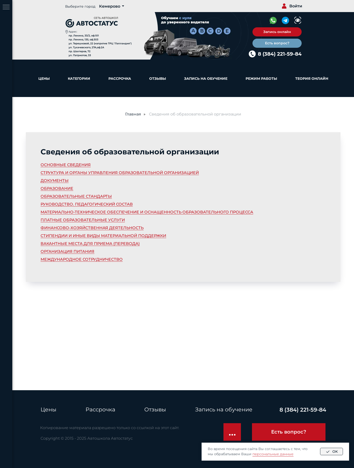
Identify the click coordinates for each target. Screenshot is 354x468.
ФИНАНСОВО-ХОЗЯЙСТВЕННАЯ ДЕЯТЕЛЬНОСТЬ (92, 228)
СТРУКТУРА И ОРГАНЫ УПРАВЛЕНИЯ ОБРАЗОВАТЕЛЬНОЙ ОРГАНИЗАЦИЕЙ (120, 172)
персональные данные (273, 454)
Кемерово (109, 6)
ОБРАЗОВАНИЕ (57, 188)
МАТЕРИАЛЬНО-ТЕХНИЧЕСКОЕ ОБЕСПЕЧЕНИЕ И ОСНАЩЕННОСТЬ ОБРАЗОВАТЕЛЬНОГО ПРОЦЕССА (147, 212)
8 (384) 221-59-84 (280, 54)
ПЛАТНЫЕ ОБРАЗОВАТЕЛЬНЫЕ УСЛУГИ (83, 220)
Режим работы (261, 78)
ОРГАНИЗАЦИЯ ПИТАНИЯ (67, 251)
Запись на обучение (205, 78)
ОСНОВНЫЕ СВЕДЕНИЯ (66, 164)
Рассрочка (119, 78)
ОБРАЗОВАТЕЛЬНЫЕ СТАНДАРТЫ (76, 196)
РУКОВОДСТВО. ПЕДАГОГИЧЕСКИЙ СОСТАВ (87, 204)
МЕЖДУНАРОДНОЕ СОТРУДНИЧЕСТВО (82, 259)
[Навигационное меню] (6, 7)
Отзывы (157, 78)
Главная (133, 114)
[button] (277, 31)
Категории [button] (79, 78)
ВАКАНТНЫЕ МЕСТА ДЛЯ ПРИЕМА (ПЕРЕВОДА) (90, 243)
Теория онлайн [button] (311, 78)
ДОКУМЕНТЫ (55, 180)
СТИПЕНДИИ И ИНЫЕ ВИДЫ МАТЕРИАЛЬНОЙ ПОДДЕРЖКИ (103, 235)
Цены (44, 78)
